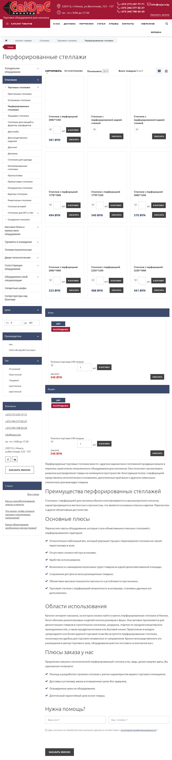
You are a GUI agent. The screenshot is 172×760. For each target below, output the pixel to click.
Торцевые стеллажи (18, 115)
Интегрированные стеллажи (17, 167)
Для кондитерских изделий (17, 139)
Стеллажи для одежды (20, 159)
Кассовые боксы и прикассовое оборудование (14, 230)
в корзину (73, 130)
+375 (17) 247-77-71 (132, 3)
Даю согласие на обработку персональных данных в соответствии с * (101, 577)
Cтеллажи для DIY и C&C (20, 212)
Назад (10, 47)
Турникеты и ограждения (18, 241)
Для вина (13, 153)
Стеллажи (11, 79)
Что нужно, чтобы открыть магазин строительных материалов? (19, 514)
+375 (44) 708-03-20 (132, 11)
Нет (11, 344)
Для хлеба (13, 131)
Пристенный (15, 374)
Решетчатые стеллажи (19, 200)
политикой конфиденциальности (138, 577)
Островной (14, 368)
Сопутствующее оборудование (13, 267)
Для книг (12, 147)
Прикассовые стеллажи (20, 181)
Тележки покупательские (18, 249)
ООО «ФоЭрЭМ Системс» (22, 350)
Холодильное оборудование (12, 70)
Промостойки (15, 175)
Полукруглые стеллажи (20, 187)
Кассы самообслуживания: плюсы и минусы (20, 502)
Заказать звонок (159, 14)
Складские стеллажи (19, 219)
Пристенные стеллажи (20, 93)
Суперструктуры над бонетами (16, 297)
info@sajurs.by (160, 4)
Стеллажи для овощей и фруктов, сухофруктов (20, 124)
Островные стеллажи (19, 100)
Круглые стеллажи (17, 193)
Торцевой (14, 380)
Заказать (74, 139)
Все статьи (33, 494)
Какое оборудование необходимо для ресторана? (21, 526)
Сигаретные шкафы (16, 288)
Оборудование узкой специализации (16, 278)
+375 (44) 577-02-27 (132, 7)
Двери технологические (18, 257)
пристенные (15, 385)
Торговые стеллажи (19, 87)
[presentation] (66, 587)
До (25, 322)
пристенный (15, 391)
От (7, 322)
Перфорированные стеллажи (18, 108)
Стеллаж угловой (17, 206)
